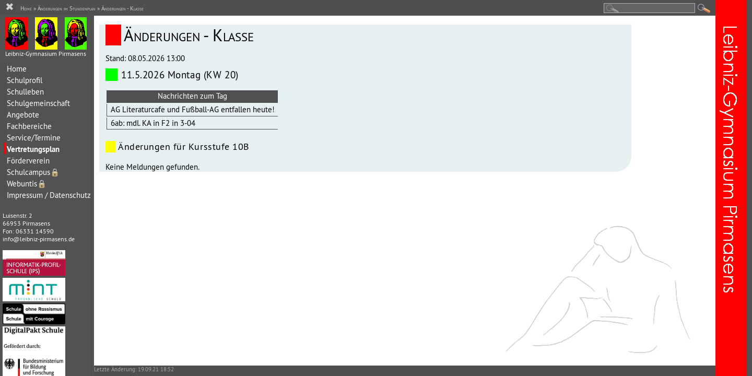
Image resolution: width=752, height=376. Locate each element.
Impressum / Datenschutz (49, 195)
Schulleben (25, 92)
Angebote (23, 115)
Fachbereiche (29, 126)
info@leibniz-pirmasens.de (39, 239)
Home (17, 69)
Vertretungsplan (33, 149)
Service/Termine (34, 138)
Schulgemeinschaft (38, 103)
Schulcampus (33, 172)
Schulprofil (24, 80)
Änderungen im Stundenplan (67, 8)
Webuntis (26, 184)
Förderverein (28, 161)
